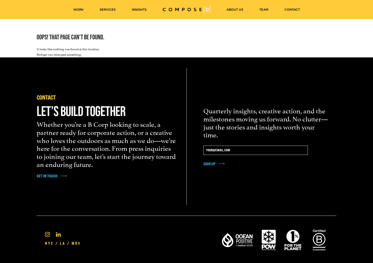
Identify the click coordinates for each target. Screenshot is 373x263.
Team (263, 9)
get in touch (47, 176)
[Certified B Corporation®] (319, 239)
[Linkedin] (58, 234)
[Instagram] (47, 234)
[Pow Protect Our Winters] (269, 239)
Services (108, 9)
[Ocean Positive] (237, 239)
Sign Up (209, 164)
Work (78, 9)
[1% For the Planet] (293, 239)
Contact (292, 9)
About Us (234, 9)
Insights (139, 9)
